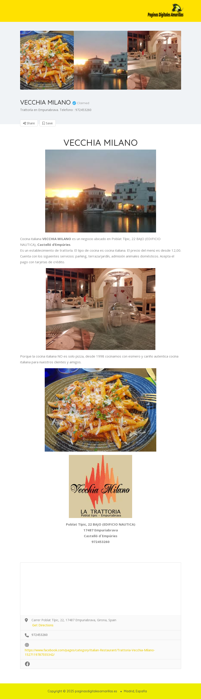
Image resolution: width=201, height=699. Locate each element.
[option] (47, 60)
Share (29, 123)
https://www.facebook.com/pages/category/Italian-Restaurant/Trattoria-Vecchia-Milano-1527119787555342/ (90, 650)
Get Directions (42, 625)
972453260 (40, 635)
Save (47, 123)
